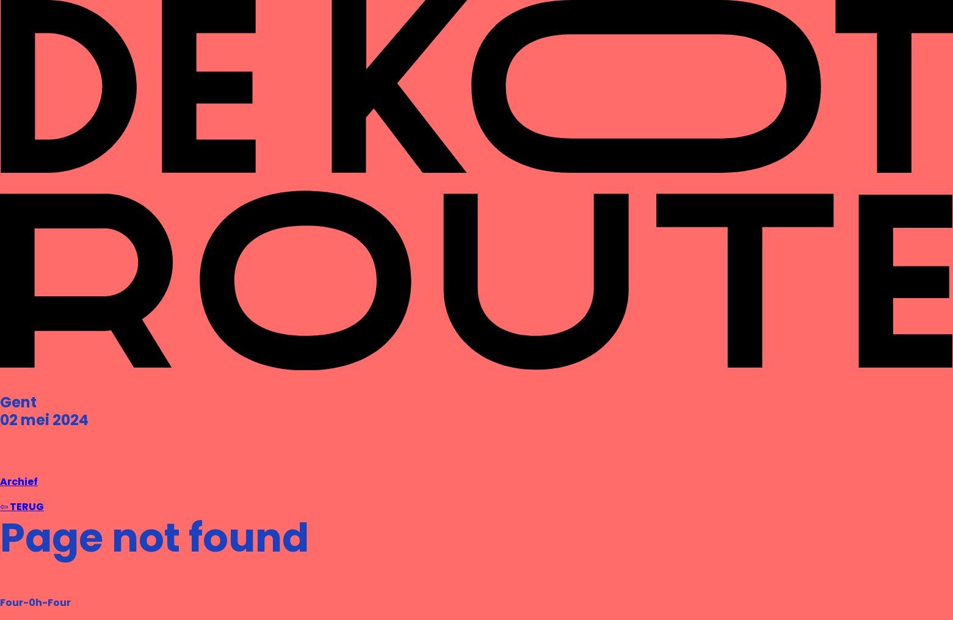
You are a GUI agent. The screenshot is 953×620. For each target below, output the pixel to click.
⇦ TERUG (22, 507)
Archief (19, 482)
